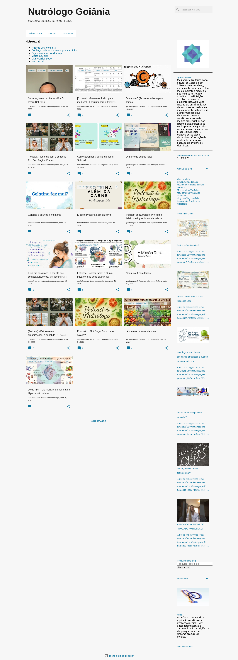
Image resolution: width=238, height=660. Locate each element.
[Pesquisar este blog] (196, 9)
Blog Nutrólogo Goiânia (188, 198)
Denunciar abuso (185, 646)
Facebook (181, 195)
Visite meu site (40, 55)
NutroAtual (38, 61)
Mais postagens (98, 421)
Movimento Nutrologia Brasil (190, 184)
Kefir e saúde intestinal (188, 245)
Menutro (181, 187)
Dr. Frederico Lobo (42, 58)
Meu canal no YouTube (188, 190)
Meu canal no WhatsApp (188, 193)
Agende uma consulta (44, 47)
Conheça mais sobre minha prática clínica (54, 50)
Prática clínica (34, 33)
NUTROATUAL (67, 33)
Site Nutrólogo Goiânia (188, 182)
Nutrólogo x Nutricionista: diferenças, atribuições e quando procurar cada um (192, 356)
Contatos (51, 33)
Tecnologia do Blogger (119, 655)
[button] (68, 115)
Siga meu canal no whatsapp (47, 53)
